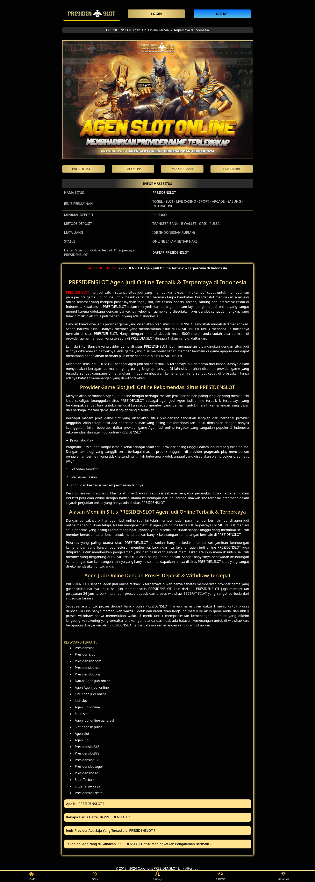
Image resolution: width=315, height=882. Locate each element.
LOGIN (94, 876)
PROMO (220, 876)
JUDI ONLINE (108, 268)
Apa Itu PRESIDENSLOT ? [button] (85, 803)
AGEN (92, 268)
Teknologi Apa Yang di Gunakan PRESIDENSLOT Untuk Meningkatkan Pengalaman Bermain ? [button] (139, 844)
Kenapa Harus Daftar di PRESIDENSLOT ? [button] (98, 817)
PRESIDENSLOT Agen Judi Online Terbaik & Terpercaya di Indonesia (157, 30)
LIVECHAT (283, 876)
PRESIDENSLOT (164, 192)
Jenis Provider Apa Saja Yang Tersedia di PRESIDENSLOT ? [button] (110, 830)
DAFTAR (158, 876)
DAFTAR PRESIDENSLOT (170, 252)
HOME (31, 876)
